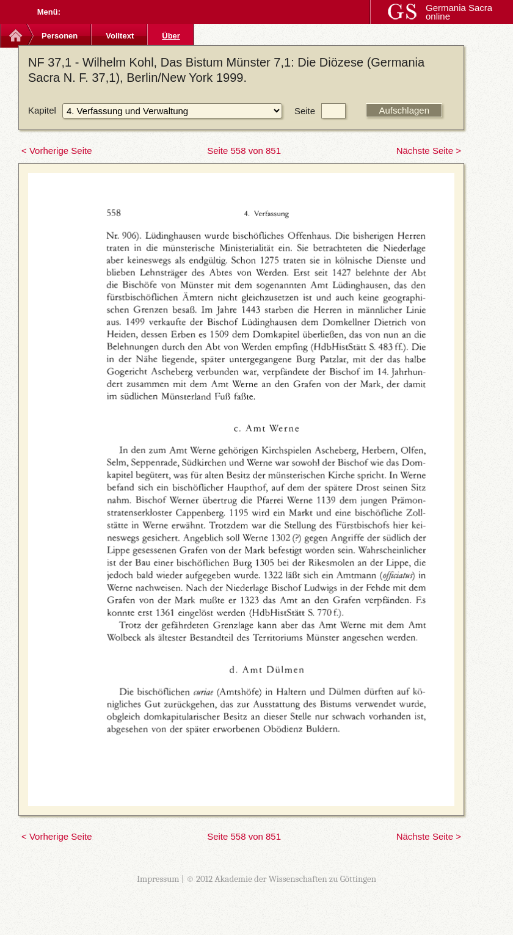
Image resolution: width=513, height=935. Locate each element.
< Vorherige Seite (56, 150)
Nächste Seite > (428, 150)
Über (171, 35)
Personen (60, 35)
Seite (304, 111)
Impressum (158, 878)
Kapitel (42, 110)
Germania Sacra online (459, 11)
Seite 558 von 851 (244, 150)
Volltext (120, 35)
